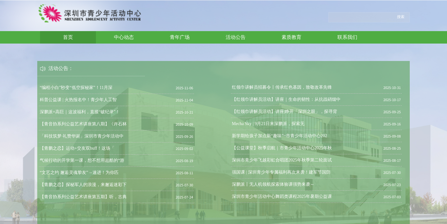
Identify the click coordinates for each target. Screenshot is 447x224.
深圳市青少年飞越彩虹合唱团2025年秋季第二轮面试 (282, 160)
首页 (68, 37)
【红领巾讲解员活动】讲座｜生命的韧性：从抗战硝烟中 (286, 99)
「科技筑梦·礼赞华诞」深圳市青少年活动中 (82, 136)
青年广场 (180, 37)
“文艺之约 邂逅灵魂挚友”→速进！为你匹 (79, 172)
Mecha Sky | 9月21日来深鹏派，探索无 (268, 123)
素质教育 (291, 37)
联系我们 (347, 37)
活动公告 (236, 37)
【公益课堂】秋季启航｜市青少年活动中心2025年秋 (282, 148)
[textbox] (361, 16)
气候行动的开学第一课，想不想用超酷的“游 (82, 160)
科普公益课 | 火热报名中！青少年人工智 (78, 99)
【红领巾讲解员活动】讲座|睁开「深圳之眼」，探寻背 (284, 111)
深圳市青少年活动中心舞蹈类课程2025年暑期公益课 (282, 196)
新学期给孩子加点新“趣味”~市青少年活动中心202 (279, 135)
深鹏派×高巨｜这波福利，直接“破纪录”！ (80, 112)
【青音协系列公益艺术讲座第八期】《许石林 (83, 124)
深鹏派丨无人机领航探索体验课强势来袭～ (273, 184)
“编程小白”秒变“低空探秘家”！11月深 (76, 87)
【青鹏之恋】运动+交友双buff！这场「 (77, 148)
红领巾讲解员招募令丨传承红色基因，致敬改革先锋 (282, 87)
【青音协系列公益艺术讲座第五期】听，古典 (83, 196)
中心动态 (124, 37)
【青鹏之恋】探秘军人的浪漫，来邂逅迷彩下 (83, 184)
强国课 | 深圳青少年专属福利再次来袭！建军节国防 (281, 172)
